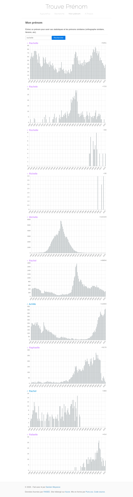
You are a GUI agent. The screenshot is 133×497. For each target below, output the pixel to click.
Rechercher (58, 38)
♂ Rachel (31, 391)
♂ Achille (31, 304)
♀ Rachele (32, 86)
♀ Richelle (32, 173)
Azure (67, 492)
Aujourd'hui (45, 14)
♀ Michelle (32, 217)
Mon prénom (74, 14)
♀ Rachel (31, 260)
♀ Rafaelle (32, 434)
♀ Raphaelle (33, 347)
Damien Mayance (53, 487)
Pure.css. (90, 492)
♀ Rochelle (32, 130)
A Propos (89, 14)
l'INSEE (46, 492)
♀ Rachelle (32, 43)
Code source (99, 492)
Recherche (59, 14)
